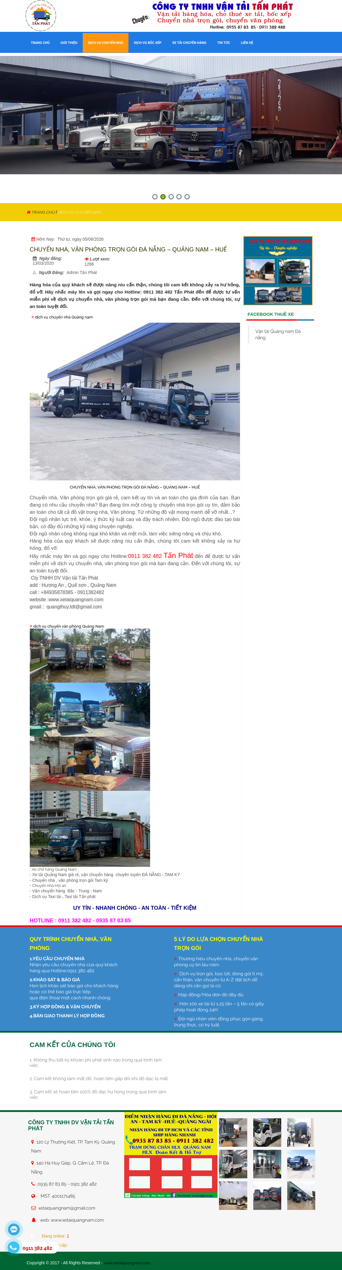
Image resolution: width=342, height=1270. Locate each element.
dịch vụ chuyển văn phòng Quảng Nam (71, 625)
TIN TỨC (223, 43)
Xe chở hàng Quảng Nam (55, 868)
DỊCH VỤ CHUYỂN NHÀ (105, 43)
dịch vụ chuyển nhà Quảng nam (66, 317)
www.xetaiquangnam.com (129, 1262)
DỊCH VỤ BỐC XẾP (148, 43)
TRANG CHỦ (40, 43)
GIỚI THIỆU (68, 43)
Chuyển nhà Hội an (50, 885)
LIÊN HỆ (247, 43)
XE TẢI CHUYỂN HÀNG (189, 43)
